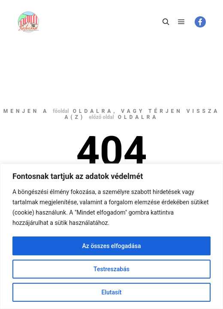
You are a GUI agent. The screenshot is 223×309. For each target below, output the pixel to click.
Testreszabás (111, 269)
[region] (111, 236)
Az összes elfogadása (111, 245)
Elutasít (112, 292)
